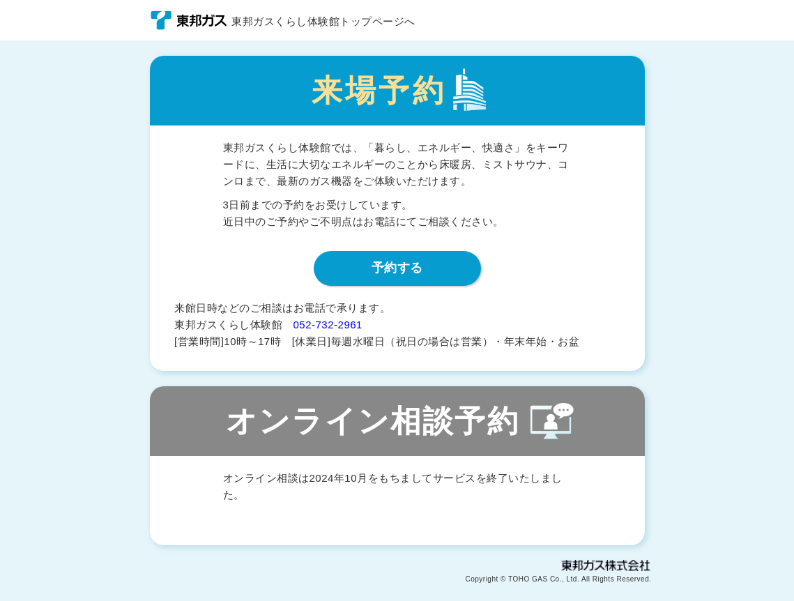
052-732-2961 (327, 324)
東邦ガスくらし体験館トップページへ (323, 21)
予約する (397, 268)
